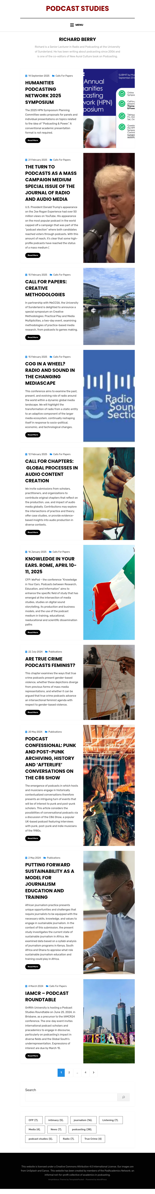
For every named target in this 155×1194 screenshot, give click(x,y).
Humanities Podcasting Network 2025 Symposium (43, 95)
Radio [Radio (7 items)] (68, 1144)
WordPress (102, 1184)
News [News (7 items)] (56, 1134)
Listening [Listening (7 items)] (110, 1125)
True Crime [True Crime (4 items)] (93, 1144)
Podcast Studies (77, 10)
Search (30, 1095)
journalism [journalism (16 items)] (83, 1125)
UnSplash (32, 1176)
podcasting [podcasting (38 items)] (81, 1134)
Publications (55, 655)
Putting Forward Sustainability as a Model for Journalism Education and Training (49, 884)
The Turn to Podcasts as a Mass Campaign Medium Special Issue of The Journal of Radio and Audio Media (51, 186)
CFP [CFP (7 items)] (33, 1125)
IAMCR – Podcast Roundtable (47, 1000)
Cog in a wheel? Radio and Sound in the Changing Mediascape (50, 377)
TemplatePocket (76, 1184)
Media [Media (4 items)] (34, 1134)
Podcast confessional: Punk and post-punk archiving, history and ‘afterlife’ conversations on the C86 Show (50, 762)
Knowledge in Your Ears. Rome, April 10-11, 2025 (51, 568)
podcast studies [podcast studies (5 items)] (40, 1144)
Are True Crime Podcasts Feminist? (50, 665)
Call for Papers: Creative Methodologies (46, 291)
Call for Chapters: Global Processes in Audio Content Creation (51, 474)
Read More (33, 143)
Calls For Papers (64, 78)
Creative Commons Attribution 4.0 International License (86, 1171)
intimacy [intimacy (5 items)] (55, 1125)
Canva (45, 1176)
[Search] (123, 1102)
